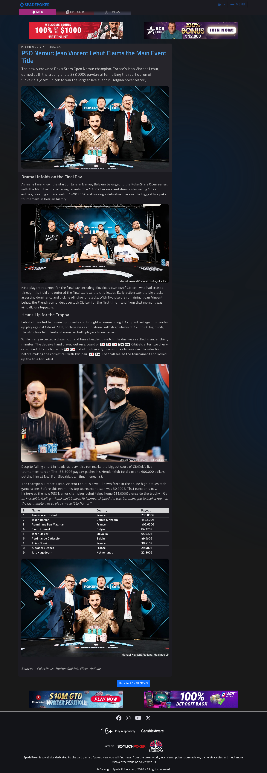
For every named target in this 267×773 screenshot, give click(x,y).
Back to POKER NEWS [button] (133, 683)
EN (219, 4)
